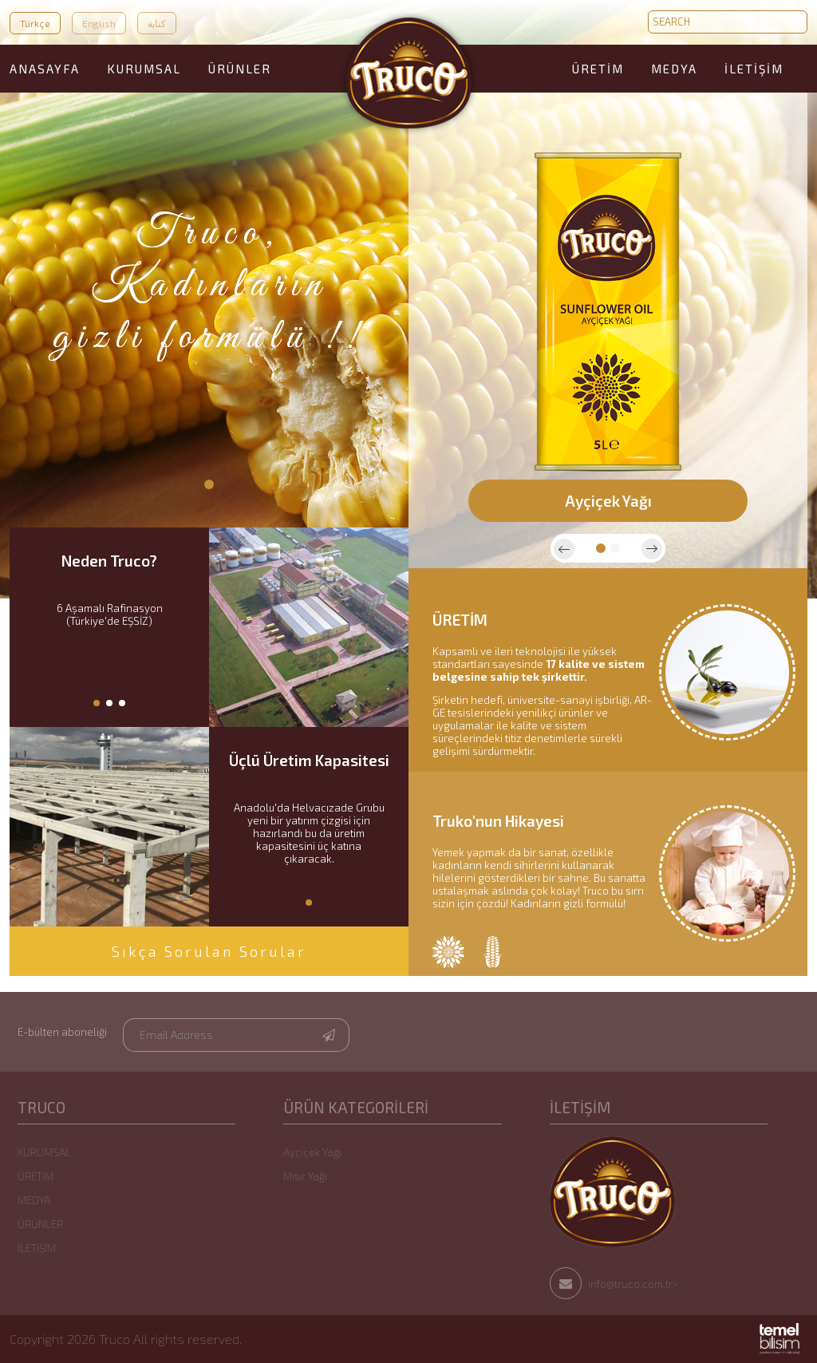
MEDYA (674, 68)
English (99, 23)
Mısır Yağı (305, 1176)
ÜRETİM (598, 68)
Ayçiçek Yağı (312, 1152)
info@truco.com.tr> (614, 1284)
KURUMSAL (144, 68)
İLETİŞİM (753, 68)
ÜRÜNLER (239, 68)
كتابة (157, 23)
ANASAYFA (45, 68)
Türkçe (35, 23)
